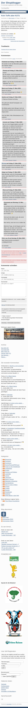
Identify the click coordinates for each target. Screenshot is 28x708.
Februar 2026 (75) (6, 353)
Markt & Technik (9, 479)
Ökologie (3, 689)
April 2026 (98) (5, 349)
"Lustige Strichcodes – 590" (8, 549)
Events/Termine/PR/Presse (12, 465)
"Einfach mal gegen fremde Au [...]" (10, 546)
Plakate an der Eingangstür (9, 39)
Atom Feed (6, 517)
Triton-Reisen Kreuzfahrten (12, 501)
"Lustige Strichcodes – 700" (8, 535)
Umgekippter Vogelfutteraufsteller (16, 428)
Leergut (7, 475)
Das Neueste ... (5, 355)
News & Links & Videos (11, 484)
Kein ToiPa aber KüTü (10, 16)
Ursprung (10, 85)
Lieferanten (8, 477)
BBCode (3, 305)
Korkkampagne (5, 686)
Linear (13, 58)
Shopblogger (8, 492)
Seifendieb (9, 394)
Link (6, 67)
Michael (4, 163)
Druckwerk (8, 461)
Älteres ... (3, 357)
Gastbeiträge (8, 468)
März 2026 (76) (5, 351)
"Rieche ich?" (4, 531)
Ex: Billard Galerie (11, 376)
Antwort (9, 67)
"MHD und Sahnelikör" (7, 533)
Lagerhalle (8, 474)
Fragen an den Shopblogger (12, 466)
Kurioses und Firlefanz (11, 472)
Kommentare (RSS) (8, 519)
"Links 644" (4, 542)
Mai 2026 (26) (5, 348)
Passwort (3, 663)
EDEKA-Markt (5, 687)
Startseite (3, 684)
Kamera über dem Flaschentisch (18, 41)
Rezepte (7, 490)
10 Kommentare (9, 35)
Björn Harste (11, 18)
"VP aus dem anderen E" (7, 548)
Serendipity (9, 704)
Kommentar (4, 281)
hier (20, 252)
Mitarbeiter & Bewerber (11, 481)
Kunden (7, 470)
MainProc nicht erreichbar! (17, 366)
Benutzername (5, 661)
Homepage (4, 277)
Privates (7, 486)
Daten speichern (6, 676)
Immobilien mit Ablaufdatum (8, 691)
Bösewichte (8, 459)
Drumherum (8, 463)
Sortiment (3, 35)
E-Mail (3, 273)
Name (2, 268)
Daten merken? (6, 316)
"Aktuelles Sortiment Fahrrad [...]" (10, 544)
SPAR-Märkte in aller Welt (12, 495)
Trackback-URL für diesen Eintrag (8, 49)
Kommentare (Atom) (8, 521)
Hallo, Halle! (12, 37)
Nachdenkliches (9, 483)
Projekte (7, 488)
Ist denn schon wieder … (17, 403)
